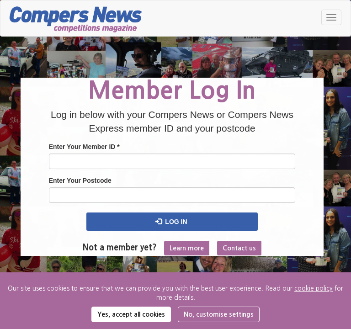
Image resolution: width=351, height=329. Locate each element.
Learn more (187, 248)
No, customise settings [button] (219, 314)
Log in (171, 221)
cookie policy (313, 288)
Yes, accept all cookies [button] (131, 314)
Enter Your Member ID (84, 146)
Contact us (239, 248)
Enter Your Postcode (80, 180)
